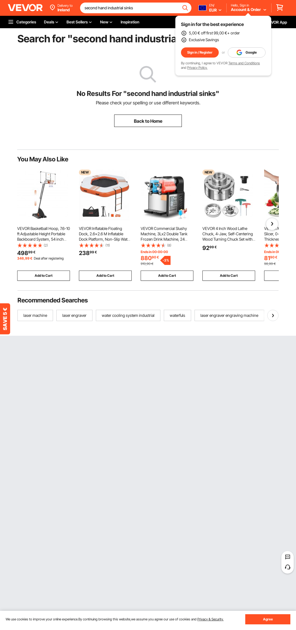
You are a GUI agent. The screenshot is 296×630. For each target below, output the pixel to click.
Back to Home (148, 121)
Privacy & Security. (210, 619)
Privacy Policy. (197, 67)
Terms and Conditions (244, 63)
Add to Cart (43, 275)
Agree (268, 619)
